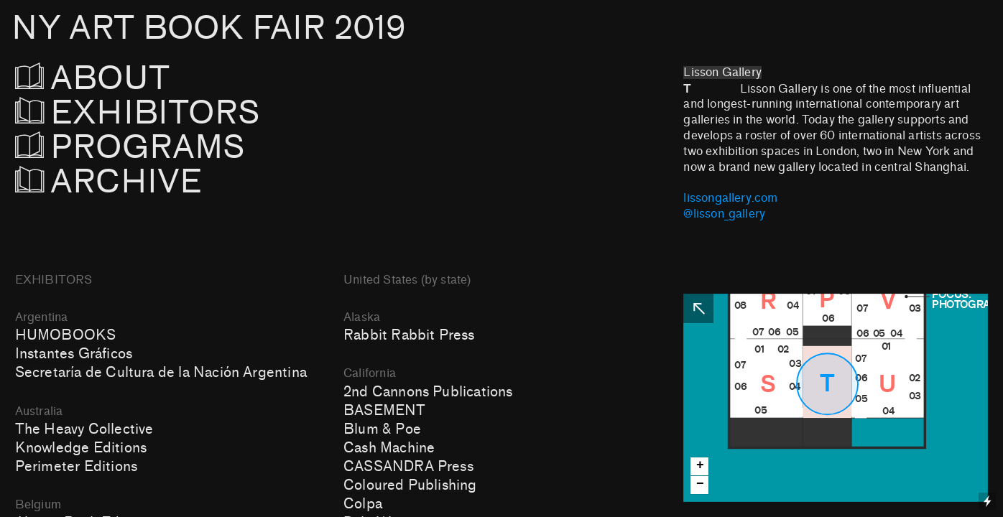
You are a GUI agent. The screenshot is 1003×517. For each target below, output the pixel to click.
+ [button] (700, 465)
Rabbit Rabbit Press (409, 335)
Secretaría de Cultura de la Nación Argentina (161, 373)
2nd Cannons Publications (427, 392)
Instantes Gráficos (73, 354)
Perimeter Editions (76, 467)
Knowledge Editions (81, 448)
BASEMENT (384, 411)
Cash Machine (389, 448)
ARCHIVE (109, 182)
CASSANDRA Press (408, 467)
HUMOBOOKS (65, 335)
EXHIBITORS (176, 113)
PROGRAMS (138, 147)
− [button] (700, 484)
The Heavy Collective (84, 429)
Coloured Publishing (410, 485)
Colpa (362, 504)
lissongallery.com (730, 198)
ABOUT (112, 78)
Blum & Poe (382, 429)
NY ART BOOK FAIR (208, 28)
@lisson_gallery (724, 214)
